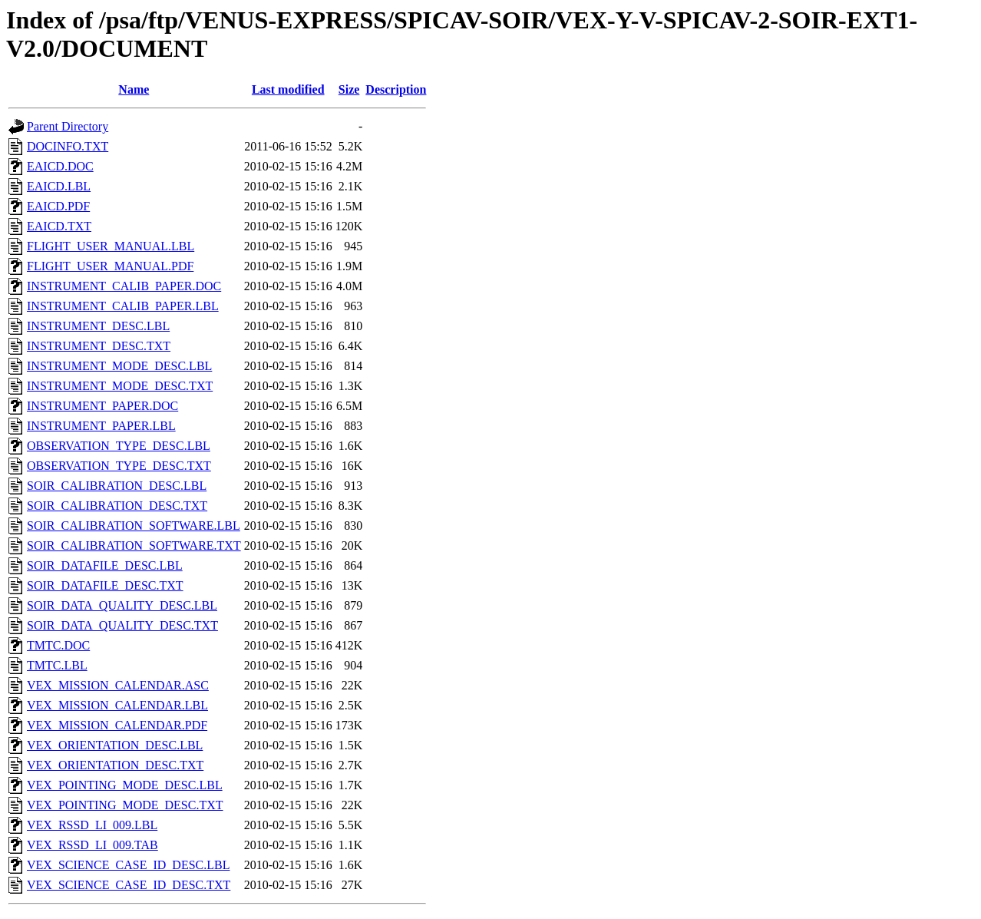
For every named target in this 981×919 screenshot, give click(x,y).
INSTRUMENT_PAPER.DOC (102, 405)
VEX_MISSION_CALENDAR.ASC (118, 685)
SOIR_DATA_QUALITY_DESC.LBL (122, 605)
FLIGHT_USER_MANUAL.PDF (110, 266)
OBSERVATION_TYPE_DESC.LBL (118, 445)
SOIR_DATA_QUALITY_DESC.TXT (122, 625)
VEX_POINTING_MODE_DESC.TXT (125, 805)
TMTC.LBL (57, 665)
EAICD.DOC (60, 166)
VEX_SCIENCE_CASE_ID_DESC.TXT (128, 884)
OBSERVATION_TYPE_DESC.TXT (119, 465)
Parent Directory (67, 126)
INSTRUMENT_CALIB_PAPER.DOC (124, 286)
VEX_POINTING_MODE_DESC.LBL (125, 785)
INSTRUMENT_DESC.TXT (98, 345)
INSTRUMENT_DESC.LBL (98, 325)
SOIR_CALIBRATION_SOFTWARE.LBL (133, 525)
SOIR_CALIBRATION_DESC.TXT (117, 505)
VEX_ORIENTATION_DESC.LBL (115, 745)
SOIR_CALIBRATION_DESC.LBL (116, 485)
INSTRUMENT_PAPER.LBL (101, 425)
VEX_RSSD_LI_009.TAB (92, 844)
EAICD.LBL (59, 186)
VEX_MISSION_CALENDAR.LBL (117, 705)
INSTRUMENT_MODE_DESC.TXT (120, 385)
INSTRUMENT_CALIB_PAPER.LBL (123, 305)
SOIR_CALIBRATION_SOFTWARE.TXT (134, 545)
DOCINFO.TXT (67, 146)
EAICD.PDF (58, 206)
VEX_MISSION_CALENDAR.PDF (117, 725)
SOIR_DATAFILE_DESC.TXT (105, 585)
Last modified (288, 89)
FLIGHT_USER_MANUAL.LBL (110, 246)
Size (349, 89)
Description (395, 89)
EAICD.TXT (59, 226)
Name (133, 89)
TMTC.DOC (58, 645)
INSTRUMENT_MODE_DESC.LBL (119, 365)
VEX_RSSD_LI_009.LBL (92, 824)
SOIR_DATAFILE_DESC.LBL (105, 565)
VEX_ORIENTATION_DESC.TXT (115, 765)
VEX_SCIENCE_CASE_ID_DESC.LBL (128, 864)
